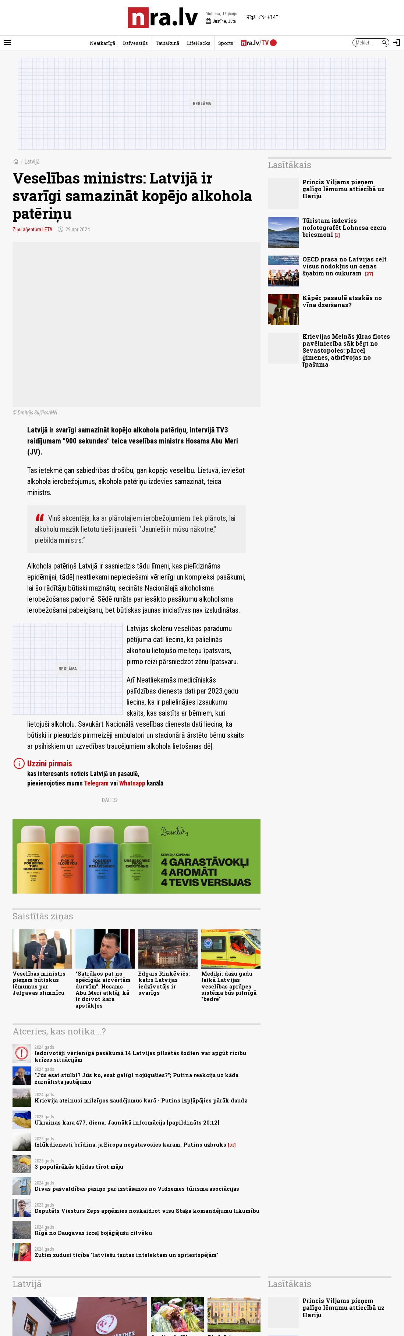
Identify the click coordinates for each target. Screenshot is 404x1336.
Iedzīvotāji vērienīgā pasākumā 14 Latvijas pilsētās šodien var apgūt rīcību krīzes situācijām (140, 1056)
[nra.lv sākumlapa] (163, 17)
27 (369, 274)
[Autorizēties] (396, 42)
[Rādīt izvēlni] (7, 42)
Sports (225, 43)
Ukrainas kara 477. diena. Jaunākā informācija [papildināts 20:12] (127, 1122)
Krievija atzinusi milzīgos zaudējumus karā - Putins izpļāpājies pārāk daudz (141, 1100)
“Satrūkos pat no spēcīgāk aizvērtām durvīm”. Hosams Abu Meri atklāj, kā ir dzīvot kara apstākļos (103, 989)
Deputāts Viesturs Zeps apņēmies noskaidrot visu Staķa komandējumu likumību (147, 1210)
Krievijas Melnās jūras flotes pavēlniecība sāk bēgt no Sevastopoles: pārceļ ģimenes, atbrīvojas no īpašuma (346, 350)
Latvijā (32, 161)
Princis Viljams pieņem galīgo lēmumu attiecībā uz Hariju (343, 189)
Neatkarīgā (102, 43)
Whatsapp (132, 783)
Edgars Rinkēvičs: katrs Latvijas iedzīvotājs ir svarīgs (164, 983)
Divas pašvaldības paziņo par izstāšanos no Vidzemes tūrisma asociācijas (137, 1188)
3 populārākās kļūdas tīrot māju (79, 1166)
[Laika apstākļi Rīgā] (262, 18)
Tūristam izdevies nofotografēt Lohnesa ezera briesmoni (344, 227)
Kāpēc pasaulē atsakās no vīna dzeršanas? (342, 301)
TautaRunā (167, 43)
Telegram (96, 783)
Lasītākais (289, 165)
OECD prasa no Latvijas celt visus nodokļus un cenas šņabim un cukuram (344, 266)
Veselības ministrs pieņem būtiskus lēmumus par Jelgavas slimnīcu (39, 983)
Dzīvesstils (135, 43)
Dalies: (110, 800)
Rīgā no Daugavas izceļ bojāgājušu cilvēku (93, 1232)
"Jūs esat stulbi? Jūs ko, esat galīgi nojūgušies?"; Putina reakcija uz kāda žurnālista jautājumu (136, 1078)
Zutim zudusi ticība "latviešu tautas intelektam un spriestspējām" (127, 1254)
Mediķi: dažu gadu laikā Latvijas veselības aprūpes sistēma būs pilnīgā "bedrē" (228, 986)
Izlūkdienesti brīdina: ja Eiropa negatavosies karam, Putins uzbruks (130, 1144)
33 (231, 1145)
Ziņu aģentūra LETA (33, 229)
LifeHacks (198, 43)
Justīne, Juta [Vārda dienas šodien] (220, 21)
